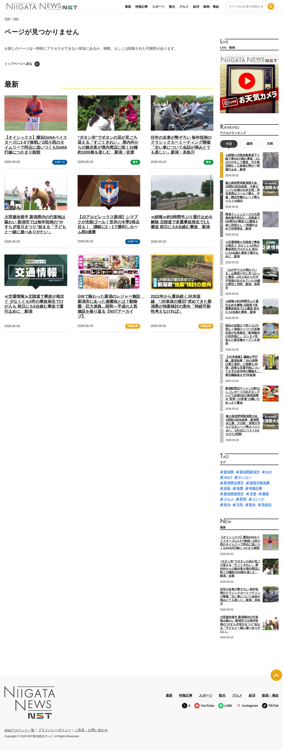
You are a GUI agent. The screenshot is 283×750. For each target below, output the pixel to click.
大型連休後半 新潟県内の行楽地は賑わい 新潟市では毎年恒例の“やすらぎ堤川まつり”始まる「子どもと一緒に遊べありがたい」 (240, 624)
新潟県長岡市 (234, 494)
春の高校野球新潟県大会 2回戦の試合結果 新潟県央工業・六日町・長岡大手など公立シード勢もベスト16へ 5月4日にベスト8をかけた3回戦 (243, 425)
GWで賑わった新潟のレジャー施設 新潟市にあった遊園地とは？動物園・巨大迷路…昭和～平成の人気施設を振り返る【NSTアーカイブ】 (111, 306)
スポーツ (158, 6)
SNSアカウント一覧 (19, 730)
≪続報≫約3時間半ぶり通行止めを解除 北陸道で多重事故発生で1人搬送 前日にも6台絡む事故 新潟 (182, 222)
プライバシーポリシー (54, 730)
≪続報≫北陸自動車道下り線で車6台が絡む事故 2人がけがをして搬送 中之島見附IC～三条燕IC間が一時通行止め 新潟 (242, 162)
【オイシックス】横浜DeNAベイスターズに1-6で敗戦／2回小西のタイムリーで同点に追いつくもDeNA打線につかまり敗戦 (240, 542)
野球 (243, 499)
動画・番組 (211, 6)
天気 (239, 505)
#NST (228, 477)
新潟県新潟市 (250, 472)
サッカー (244, 477)
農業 (265, 494)
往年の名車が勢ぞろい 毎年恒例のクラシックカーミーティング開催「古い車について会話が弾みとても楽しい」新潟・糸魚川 (240, 596)
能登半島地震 (260, 483)
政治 (227, 505)
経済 (196, 6)
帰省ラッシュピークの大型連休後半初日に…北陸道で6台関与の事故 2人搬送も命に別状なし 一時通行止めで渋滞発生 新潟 (242, 221)
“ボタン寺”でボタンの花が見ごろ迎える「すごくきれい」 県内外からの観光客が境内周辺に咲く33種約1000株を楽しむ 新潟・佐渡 (240, 568)
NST (269, 472)
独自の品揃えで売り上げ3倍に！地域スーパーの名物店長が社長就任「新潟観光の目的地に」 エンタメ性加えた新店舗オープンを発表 (242, 334)
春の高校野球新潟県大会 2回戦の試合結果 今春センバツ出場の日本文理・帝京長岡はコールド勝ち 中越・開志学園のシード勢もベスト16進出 (242, 191)
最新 (128, 6)
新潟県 (229, 472)
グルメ (184, 6)
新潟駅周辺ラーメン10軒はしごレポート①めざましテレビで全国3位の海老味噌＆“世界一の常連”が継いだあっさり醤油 (242, 395)
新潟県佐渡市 (234, 483)
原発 (227, 488)
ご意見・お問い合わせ (91, 730)
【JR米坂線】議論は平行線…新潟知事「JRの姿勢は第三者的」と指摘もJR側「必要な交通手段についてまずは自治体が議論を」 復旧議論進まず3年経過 (244, 365)
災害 (253, 494)
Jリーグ (258, 499)
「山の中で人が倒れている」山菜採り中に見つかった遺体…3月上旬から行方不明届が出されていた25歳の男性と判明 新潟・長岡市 (242, 278)
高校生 (267, 505)
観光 (172, 6)
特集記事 (141, 6)
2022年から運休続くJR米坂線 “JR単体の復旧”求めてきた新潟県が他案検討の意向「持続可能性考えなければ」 (181, 304)
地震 (239, 488)
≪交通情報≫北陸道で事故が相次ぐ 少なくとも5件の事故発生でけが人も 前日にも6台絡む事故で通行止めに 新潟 (34, 304)
